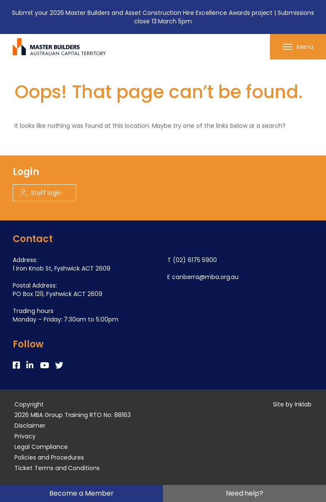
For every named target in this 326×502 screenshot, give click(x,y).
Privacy (25, 436)
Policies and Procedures (49, 457)
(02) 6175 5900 (195, 260)
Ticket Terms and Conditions (57, 468)
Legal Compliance (41, 447)
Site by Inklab (292, 404)
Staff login (41, 193)
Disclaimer (29, 425)
